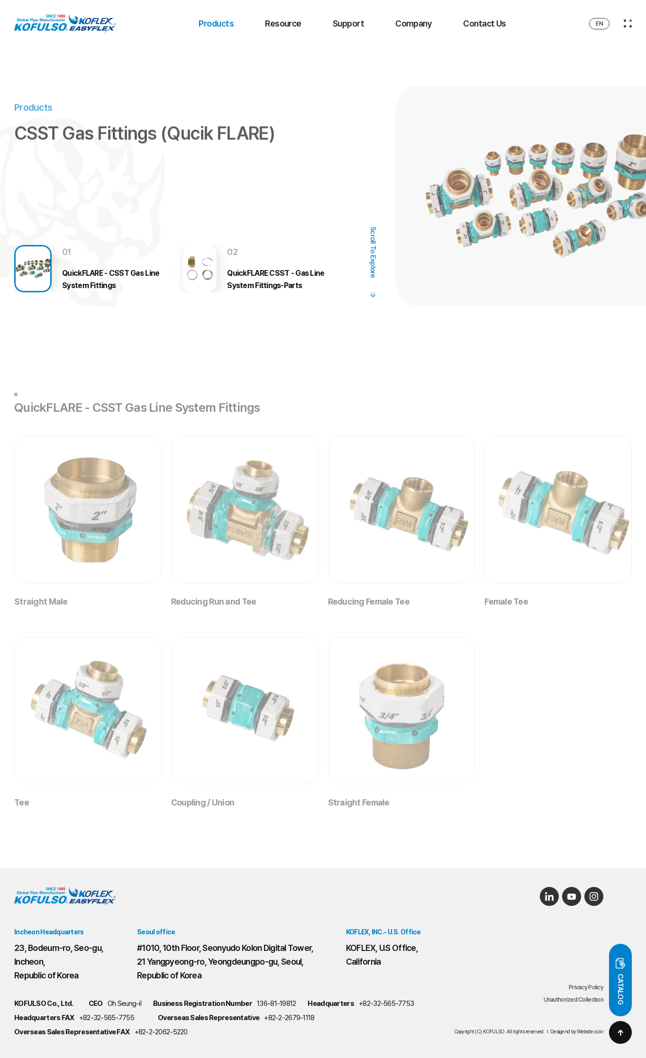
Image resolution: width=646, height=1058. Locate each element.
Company (413, 23)
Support (348, 23)
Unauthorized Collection (573, 999)
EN (599, 23)
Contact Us (484, 23)
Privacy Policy (586, 987)
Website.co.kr (590, 1032)
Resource (283, 23)
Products (216, 23)
